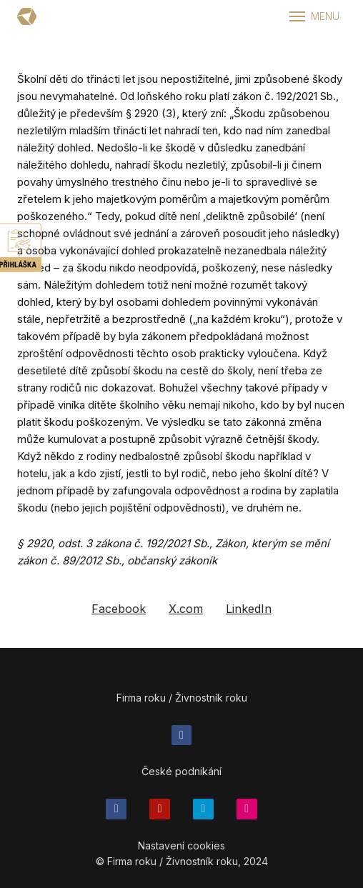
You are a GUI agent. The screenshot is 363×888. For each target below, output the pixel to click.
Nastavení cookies (181, 851)
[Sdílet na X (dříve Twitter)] (186, 616)
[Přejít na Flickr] (247, 814)
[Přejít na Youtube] (159, 814)
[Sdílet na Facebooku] (118, 616)
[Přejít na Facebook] (181, 741)
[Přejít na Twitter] (203, 814)
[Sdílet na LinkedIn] (249, 616)
